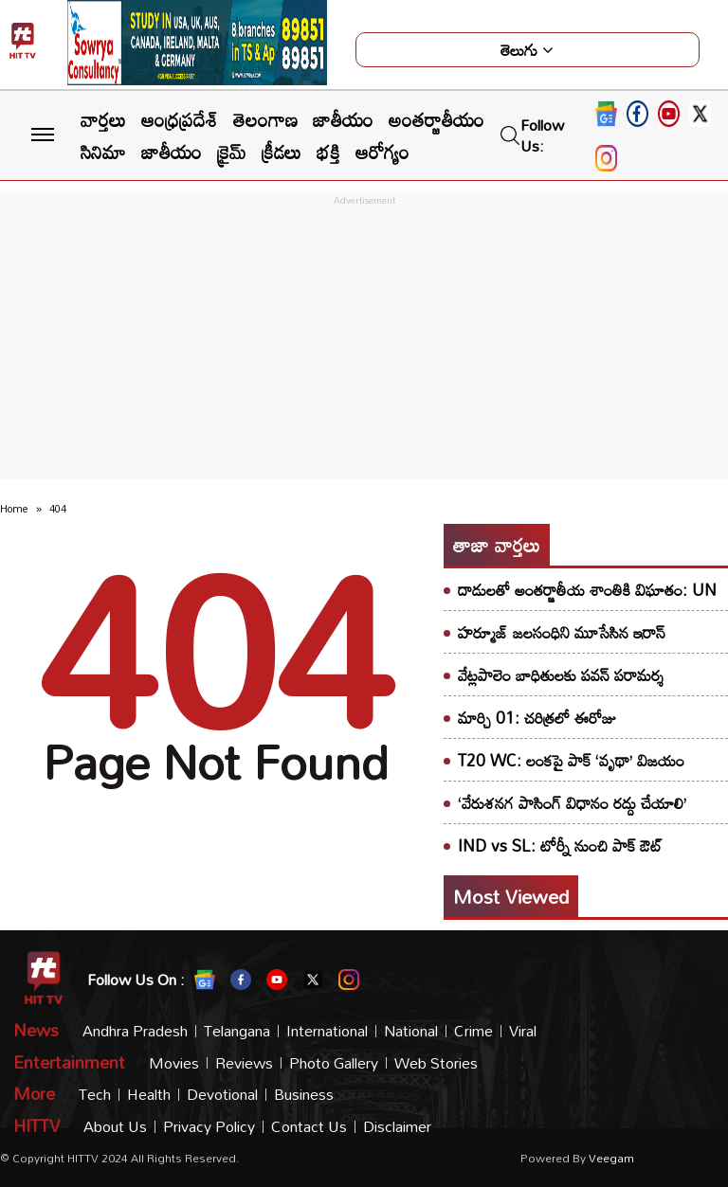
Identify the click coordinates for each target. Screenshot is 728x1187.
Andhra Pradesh (135, 1031)
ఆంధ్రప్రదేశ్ (179, 119)
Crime (473, 1031)
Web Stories (436, 1063)
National (411, 1031)
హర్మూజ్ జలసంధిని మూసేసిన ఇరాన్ (561, 632)
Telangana (237, 1031)
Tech (95, 1094)
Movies (174, 1063)
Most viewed (511, 896)
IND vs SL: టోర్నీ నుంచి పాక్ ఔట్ (560, 845)
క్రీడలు (281, 152)
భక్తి (328, 152)
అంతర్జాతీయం (436, 119)
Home (14, 508)
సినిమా (103, 152)
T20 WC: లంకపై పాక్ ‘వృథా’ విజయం (571, 760)
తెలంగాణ (265, 119)
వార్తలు (103, 119)
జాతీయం (343, 119)
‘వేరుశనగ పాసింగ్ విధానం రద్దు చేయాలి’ (572, 802)
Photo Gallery (333, 1063)
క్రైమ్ (231, 152)
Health (149, 1094)
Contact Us (309, 1127)
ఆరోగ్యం (382, 152)
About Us (115, 1127)
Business (304, 1094)
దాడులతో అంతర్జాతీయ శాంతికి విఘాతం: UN (587, 589)
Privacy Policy (209, 1127)
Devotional (222, 1094)
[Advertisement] (364, 343)
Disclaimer (397, 1127)
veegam (611, 1157)
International (327, 1031)
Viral (523, 1031)
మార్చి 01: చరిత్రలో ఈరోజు (537, 717)
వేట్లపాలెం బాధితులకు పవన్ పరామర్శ (561, 675)
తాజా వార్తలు (496, 545)
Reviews (244, 1063)
